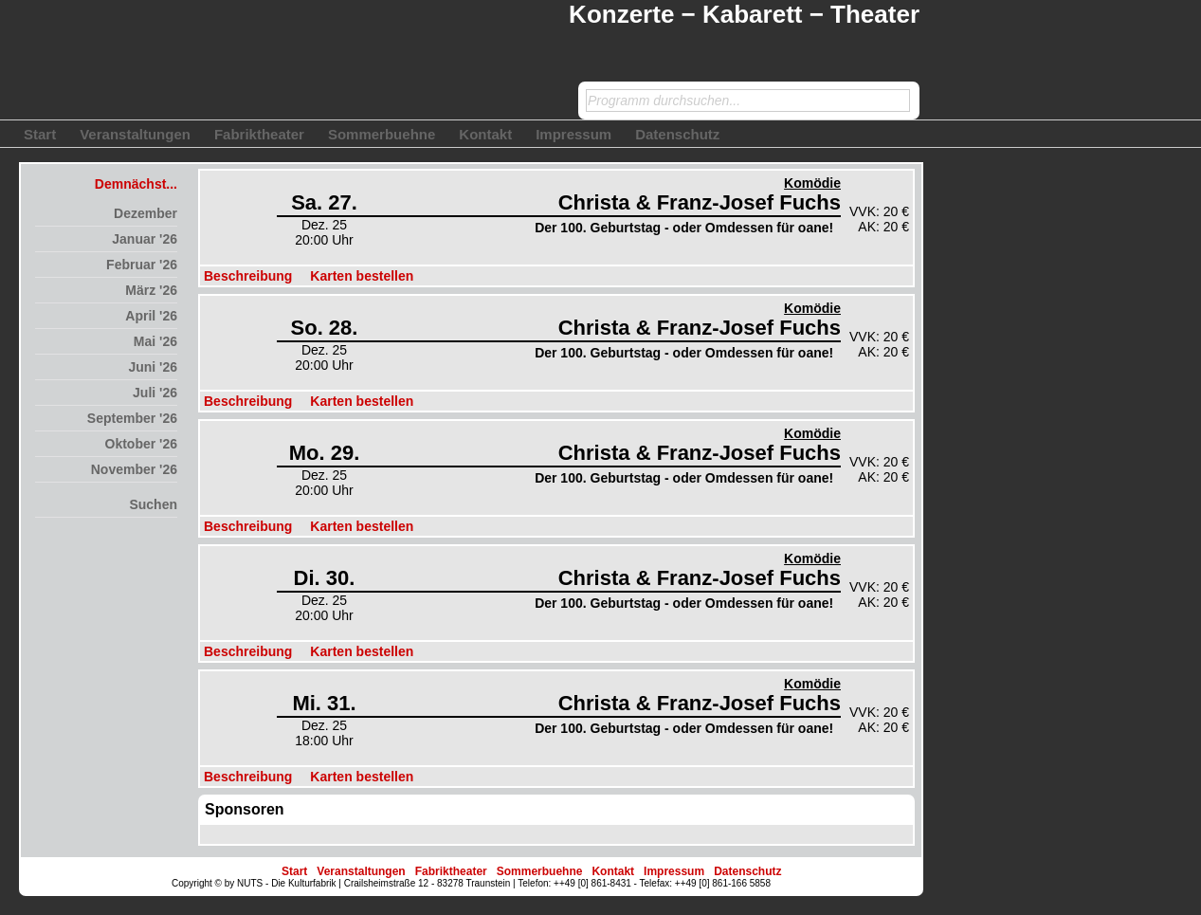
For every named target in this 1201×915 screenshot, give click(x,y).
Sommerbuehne (381, 134)
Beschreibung (248, 276)
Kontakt (485, 134)
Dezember (145, 213)
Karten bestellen (361, 276)
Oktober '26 (141, 443)
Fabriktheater (259, 134)
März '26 (151, 290)
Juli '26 (155, 392)
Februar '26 (141, 264)
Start (40, 134)
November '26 (134, 469)
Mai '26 (155, 341)
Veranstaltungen (135, 134)
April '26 (151, 315)
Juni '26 (152, 367)
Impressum (573, 134)
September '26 (132, 418)
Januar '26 (144, 239)
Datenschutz (677, 134)
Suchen (153, 504)
